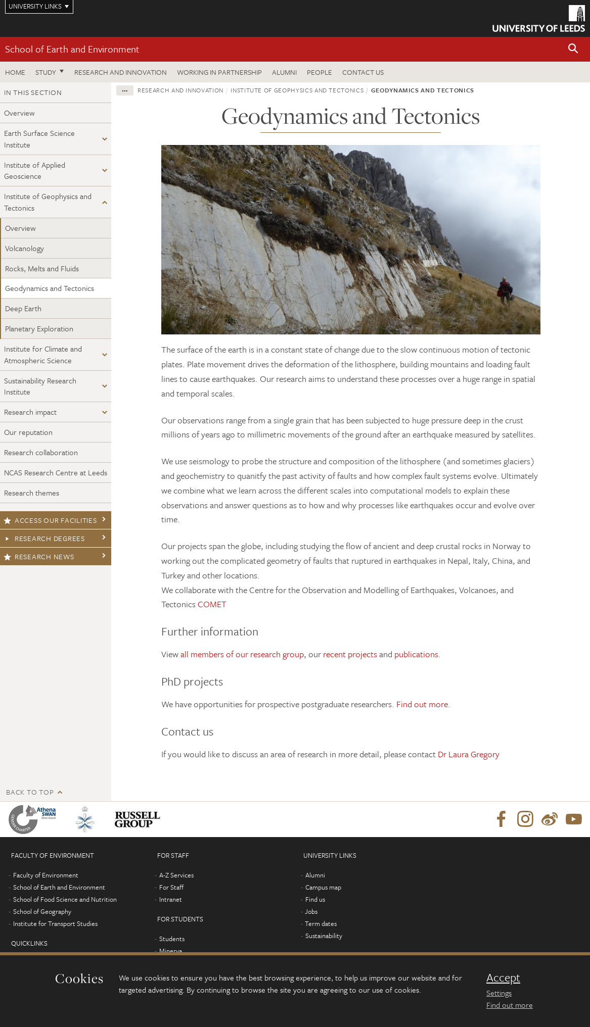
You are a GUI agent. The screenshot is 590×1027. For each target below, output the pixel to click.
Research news (39, 556)
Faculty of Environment (45, 875)
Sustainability (323, 936)
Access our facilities (50, 520)
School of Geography (42, 911)
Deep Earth (23, 308)
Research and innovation (120, 72)
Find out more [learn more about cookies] (509, 1004)
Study (45, 72)
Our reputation (28, 431)
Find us (315, 899)
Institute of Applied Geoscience (34, 170)
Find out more (422, 704)
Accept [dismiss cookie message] (503, 977)
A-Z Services (176, 875)
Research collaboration (41, 452)
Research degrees (44, 538)
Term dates (321, 923)
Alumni (284, 72)
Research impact (30, 411)
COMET (212, 604)
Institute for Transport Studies (55, 923)
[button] (573, 49)
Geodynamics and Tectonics (49, 288)
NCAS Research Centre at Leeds (55, 472)
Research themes (31, 492)
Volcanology (24, 248)
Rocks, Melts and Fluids (42, 268)
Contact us (363, 72)
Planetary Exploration (39, 328)
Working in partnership (219, 72)
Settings (499, 992)
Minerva (170, 951)
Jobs (311, 911)
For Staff (171, 887)
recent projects (350, 654)
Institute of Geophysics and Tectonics (48, 201)
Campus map (323, 887)
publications (416, 654)
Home (15, 72)
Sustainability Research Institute (40, 386)
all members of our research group (242, 654)
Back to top (30, 792)
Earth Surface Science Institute (39, 138)
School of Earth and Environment (72, 49)
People (319, 72)
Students (172, 939)
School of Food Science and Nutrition (65, 899)
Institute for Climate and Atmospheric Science (43, 354)
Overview (19, 112)
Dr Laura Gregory (469, 754)
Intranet (170, 899)
